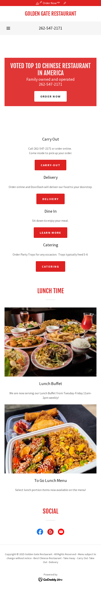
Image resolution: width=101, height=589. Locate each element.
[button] (8, 28)
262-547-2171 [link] (50, 28)
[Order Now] (50, 3)
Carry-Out (50, 165)
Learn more (50, 232)
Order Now (50, 96)
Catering (50, 266)
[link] (50, 14)
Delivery (50, 199)
